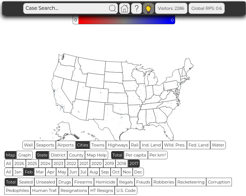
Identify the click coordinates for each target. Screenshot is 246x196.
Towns (98, 145)
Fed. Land (199, 145)
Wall (28, 145)
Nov (127, 171)
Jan (18, 171)
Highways (117, 145)
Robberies (163, 182)
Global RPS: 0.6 (188, 8)
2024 (45, 163)
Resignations (73, 190)
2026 (19, 163)
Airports (65, 145)
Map (10, 155)
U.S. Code (126, 190)
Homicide (106, 182)
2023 (58, 163)
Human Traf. (44, 190)
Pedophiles (17, 190)
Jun (73, 171)
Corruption (219, 182)
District (58, 155)
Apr (50, 171)
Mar (40, 171)
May (62, 171)
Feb (28, 171)
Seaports (45, 145)
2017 (133, 163)
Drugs (64, 182)
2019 (109, 163)
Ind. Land (151, 145)
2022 (71, 163)
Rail (135, 145)
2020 (97, 163)
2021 (84, 163)
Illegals (126, 182)
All (8, 163)
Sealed (26, 182)
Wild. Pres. (174, 145)
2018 (121, 163)
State (42, 155)
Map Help (97, 155)
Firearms (83, 182)
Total (117, 155)
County (76, 155)
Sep (105, 171)
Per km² (158, 155)
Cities (82, 145)
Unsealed (45, 182)
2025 (32, 163)
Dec (138, 171)
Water (218, 145)
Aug (93, 171)
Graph (24, 155)
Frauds (143, 182)
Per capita (136, 155)
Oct (116, 171)
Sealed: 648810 (225, 8)
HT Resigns (101, 190)
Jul (83, 171)
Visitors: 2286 (152, 8)
